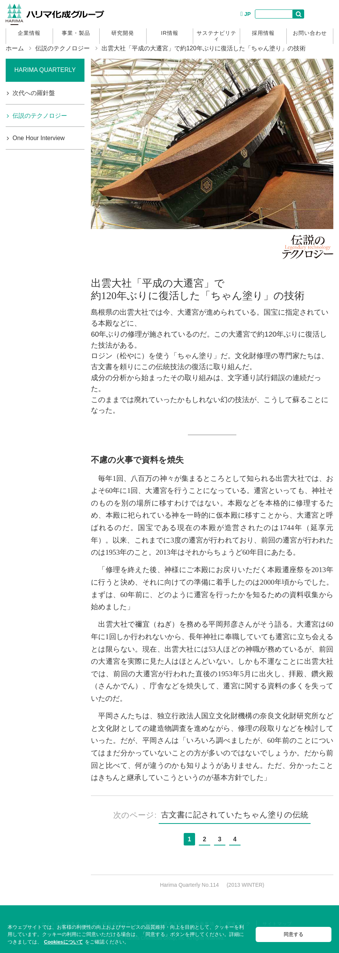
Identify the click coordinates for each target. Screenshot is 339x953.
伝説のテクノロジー (62, 48)
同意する (293, 934)
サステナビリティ (216, 36)
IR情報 (169, 33)
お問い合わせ (310, 33)
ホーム (15, 48)
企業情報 (29, 33)
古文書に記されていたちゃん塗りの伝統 (234, 815)
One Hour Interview (38, 138)
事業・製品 (76, 33)
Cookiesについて (63, 942)
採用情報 (263, 33)
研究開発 (122, 33)
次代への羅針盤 (33, 93)
